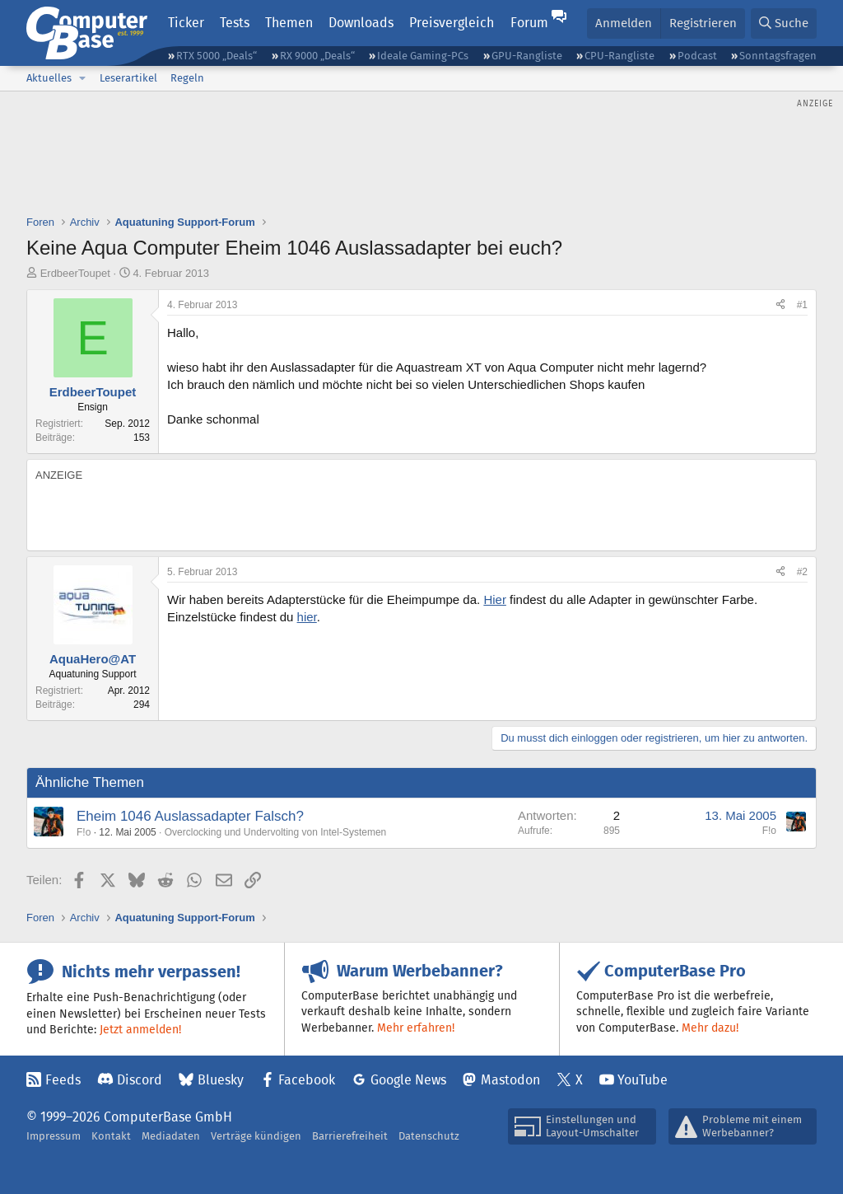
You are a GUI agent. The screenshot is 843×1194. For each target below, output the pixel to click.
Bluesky (221, 1079)
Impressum (53, 1136)
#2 (802, 572)
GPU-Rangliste (526, 55)
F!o (84, 832)
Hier (494, 599)
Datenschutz (428, 1136)
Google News (408, 1079)
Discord (139, 1079)
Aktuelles (49, 78)
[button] (82, 78)
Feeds (63, 1079)
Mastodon (510, 1079)
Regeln (187, 78)
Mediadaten (171, 1136)
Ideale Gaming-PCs (422, 55)
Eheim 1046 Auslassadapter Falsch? (190, 816)
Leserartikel (128, 78)
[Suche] (784, 23)
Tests (234, 22)
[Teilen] (780, 305)
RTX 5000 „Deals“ (216, 55)
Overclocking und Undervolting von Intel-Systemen (275, 832)
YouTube (642, 1079)
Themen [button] (289, 22)
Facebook (306, 1079)
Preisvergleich (451, 22)
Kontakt (111, 1136)
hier (307, 617)
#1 (802, 305)
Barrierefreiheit (350, 1136)
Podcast (697, 55)
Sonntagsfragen (778, 55)
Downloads (361, 22)
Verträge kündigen (256, 1136)
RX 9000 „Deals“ (317, 55)
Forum (529, 22)
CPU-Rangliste (619, 55)
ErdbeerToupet (75, 273)
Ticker (186, 22)
